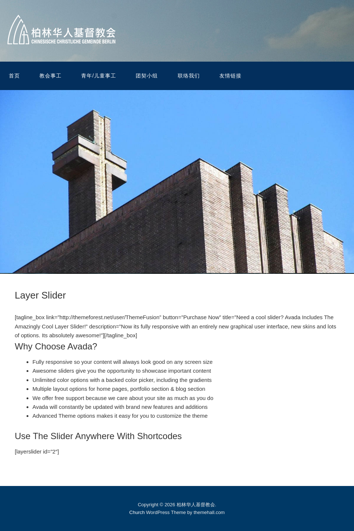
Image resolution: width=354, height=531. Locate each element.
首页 (14, 76)
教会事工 (50, 76)
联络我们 (189, 76)
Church (137, 512)
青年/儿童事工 (98, 76)
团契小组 (147, 76)
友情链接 (230, 76)
